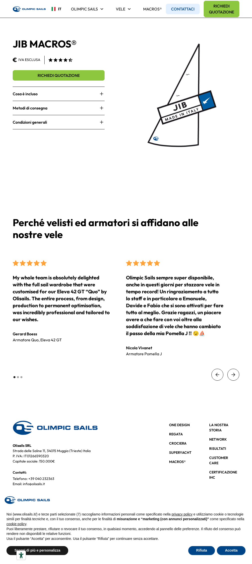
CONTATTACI (182, 8)
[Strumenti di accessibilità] (21, 555)
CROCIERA (178, 443)
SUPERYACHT (180, 452)
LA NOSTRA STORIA (218, 427)
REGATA (176, 434)
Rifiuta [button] (201, 550)
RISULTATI (217, 448)
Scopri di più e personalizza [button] (37, 550)
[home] (29, 9)
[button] (87, 9)
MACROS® (152, 8)
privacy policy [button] (182, 514)
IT (55, 8)
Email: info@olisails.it (29, 484)
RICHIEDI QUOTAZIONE (221, 8)
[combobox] (54, 9)
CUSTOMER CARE (218, 460)
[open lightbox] (182, 95)
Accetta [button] (231, 550)
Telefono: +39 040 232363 (33, 478)
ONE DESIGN (179, 425)
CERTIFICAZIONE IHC (223, 475)
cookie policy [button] (16, 524)
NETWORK (218, 439)
